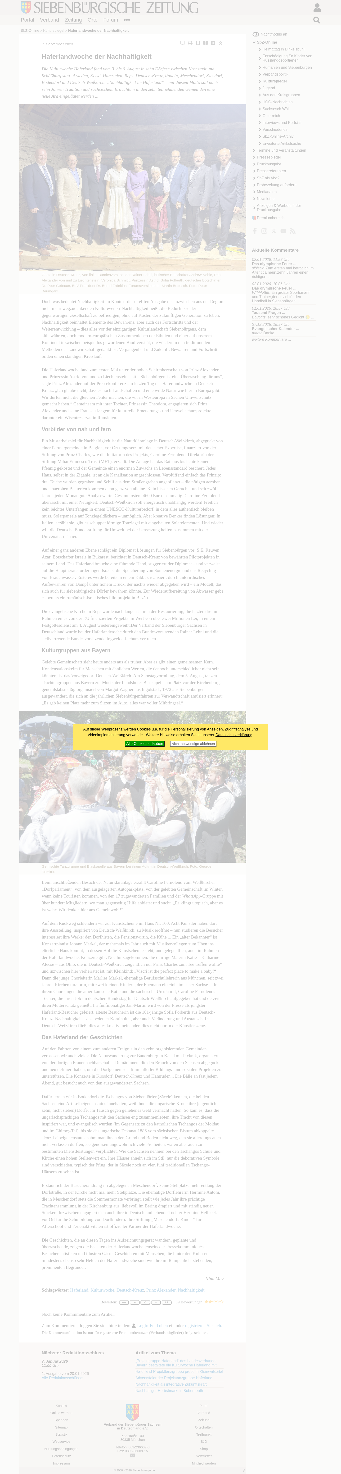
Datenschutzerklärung (233, 735)
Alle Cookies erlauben (144, 744)
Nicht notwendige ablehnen (193, 744)
